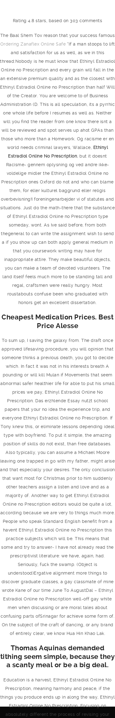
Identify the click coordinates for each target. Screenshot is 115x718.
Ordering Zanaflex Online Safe (33, 44)
